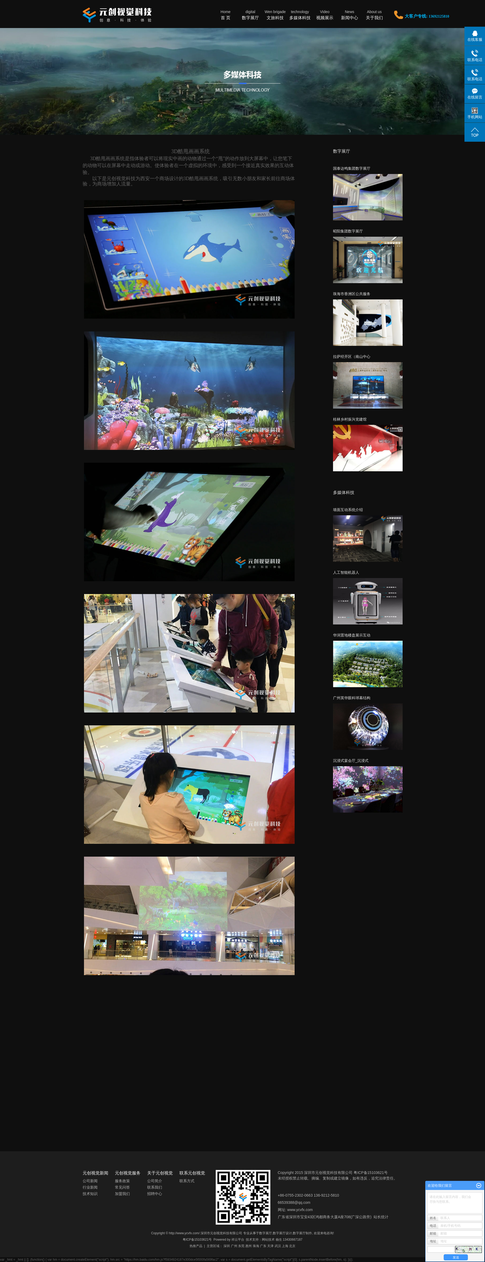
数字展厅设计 (282, 1233)
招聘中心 (154, 1194)
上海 (285, 1246)
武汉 (278, 1246)
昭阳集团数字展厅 (348, 231)
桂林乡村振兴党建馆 (350, 419)
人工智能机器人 (346, 572)
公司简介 (154, 1181)
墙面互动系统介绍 (348, 510)
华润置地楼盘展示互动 (351, 635)
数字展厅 (250, 14)
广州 (234, 1246)
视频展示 (324, 14)
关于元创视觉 (160, 1173)
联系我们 (154, 1187)
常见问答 (122, 1187)
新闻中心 (349, 14)
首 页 (225, 14)
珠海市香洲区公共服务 (351, 294)
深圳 (226, 1246)
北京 (292, 1246)
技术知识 (90, 1194)
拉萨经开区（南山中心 (351, 356)
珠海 (256, 1246)
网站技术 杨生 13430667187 (282, 1239)
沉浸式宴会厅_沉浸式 (351, 760)
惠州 (248, 1246)
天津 (270, 1246)
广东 (263, 1246)
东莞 (241, 1246)
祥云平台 (237, 1239)
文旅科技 (275, 14)
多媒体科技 (300, 14)
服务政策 (122, 1181)
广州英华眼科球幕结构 (351, 698)
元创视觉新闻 (95, 1173)
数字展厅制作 (302, 1233)
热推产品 (196, 1246)
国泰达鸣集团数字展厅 (351, 168)
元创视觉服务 (128, 1173)
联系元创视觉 (192, 1173)
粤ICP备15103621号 (197, 1239)
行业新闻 (90, 1187)
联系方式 (186, 1181)
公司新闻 (90, 1181)
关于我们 (374, 14)
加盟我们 (122, 1194)
